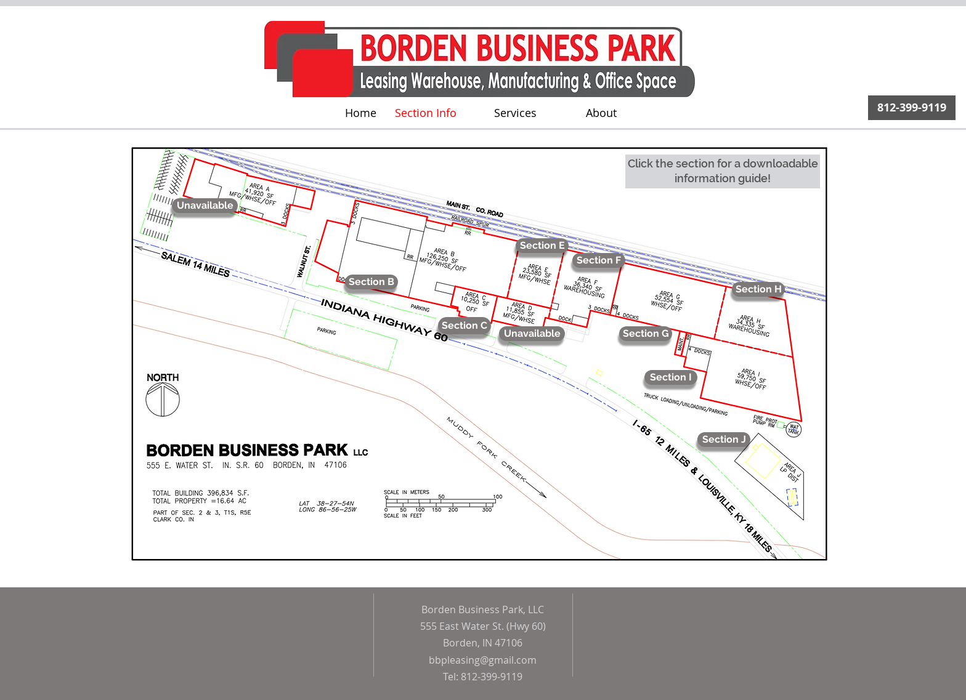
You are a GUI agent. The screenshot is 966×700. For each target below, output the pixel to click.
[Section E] (542, 245)
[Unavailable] (532, 333)
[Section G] (645, 333)
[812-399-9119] (912, 107)
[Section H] (758, 289)
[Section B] (371, 282)
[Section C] (464, 325)
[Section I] (670, 377)
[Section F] (598, 260)
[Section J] (723, 439)
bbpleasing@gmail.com (483, 660)
